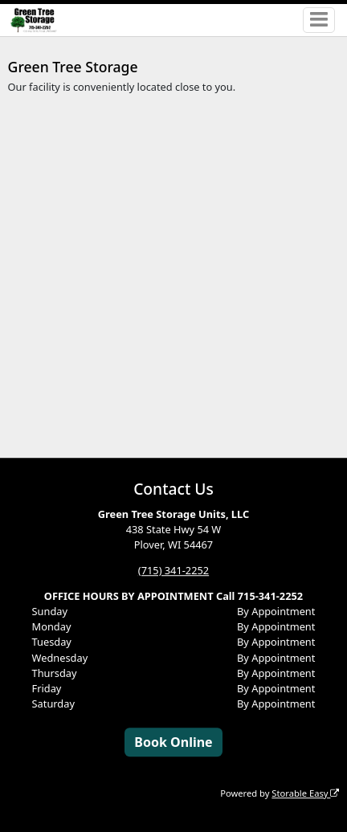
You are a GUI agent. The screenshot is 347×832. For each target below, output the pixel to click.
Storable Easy (305, 793)
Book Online (173, 742)
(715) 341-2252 (173, 570)
